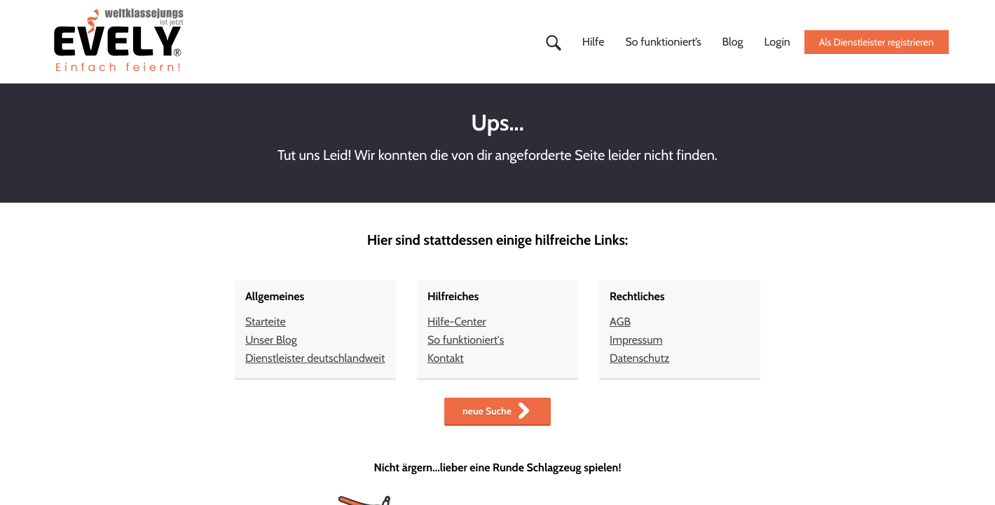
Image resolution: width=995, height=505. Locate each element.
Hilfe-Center (456, 321)
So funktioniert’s (663, 41)
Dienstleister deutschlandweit (315, 358)
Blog (732, 41)
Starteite (265, 321)
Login (777, 41)
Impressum (636, 339)
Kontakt (445, 358)
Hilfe (593, 41)
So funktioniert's (465, 339)
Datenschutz (639, 358)
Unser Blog (271, 339)
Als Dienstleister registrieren (876, 42)
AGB (620, 321)
